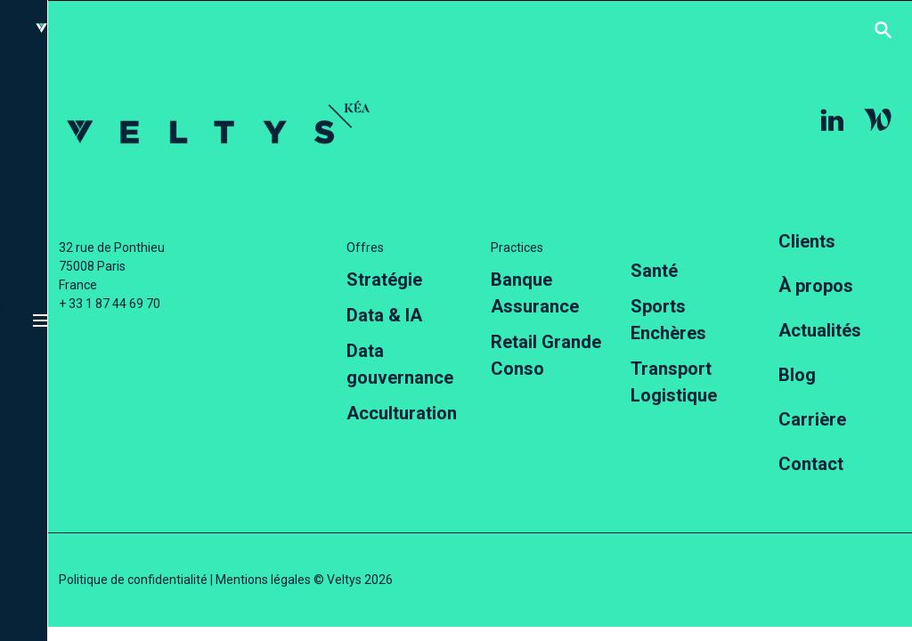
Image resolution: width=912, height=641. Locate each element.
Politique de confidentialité (133, 579)
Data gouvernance (399, 364)
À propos (815, 285)
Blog (797, 374)
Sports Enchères (668, 320)
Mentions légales (263, 579)
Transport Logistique (674, 382)
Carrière (812, 419)
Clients (806, 241)
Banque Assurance (535, 293)
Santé (654, 270)
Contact (810, 464)
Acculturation (401, 413)
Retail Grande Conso (546, 355)
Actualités (819, 330)
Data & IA (384, 315)
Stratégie (384, 279)
